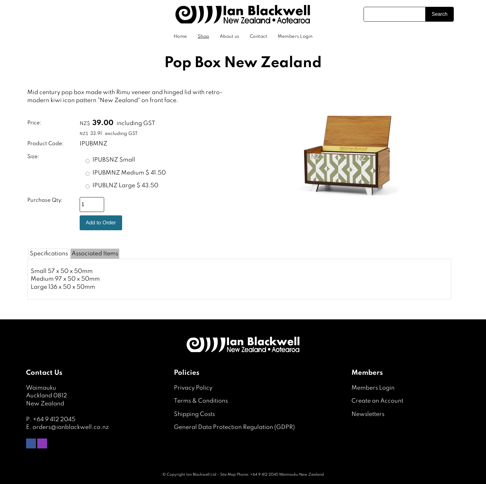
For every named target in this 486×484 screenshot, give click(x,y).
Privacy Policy (193, 388)
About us (229, 36)
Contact (258, 36)
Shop (203, 36)
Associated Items (95, 254)
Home (180, 36)
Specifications (49, 254)
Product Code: (45, 143)
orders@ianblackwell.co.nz (71, 427)
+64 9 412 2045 (54, 419)
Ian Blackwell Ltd (201, 475)
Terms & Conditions (201, 401)
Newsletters (367, 414)
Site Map (228, 475)
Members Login (295, 36)
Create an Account (377, 401)
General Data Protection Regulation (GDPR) (234, 427)
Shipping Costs (194, 414)
